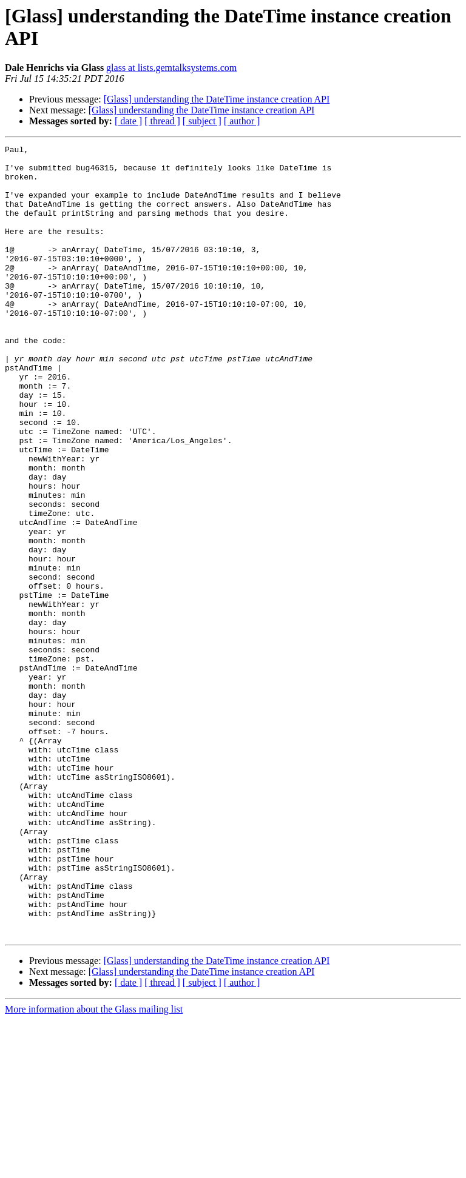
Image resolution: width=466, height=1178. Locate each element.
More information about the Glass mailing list (94, 1167)
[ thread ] (162, 121)
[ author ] (242, 121)
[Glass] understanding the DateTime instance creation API (217, 99)
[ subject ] (202, 121)
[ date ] (128, 121)
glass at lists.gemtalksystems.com (171, 67)
